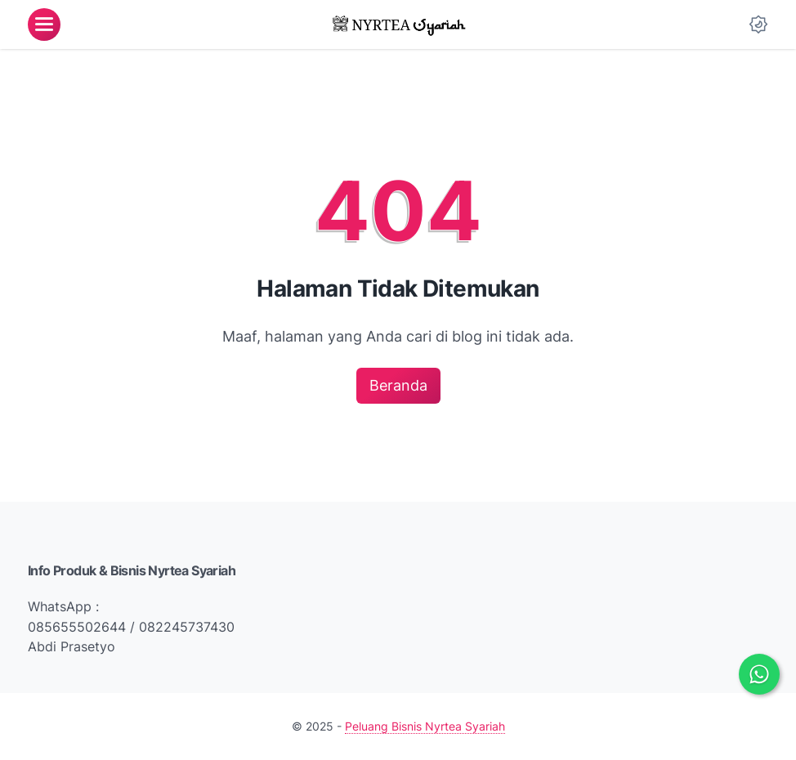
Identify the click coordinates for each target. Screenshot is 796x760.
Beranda (398, 385)
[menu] (44, 24)
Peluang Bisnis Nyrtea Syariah (425, 726)
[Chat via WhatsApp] (759, 674)
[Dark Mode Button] (758, 24)
